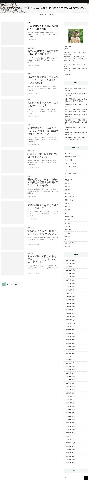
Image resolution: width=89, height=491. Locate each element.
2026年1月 (68, 263)
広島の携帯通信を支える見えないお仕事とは (42, 207)
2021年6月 (68, 416)
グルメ (67, 160)
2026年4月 (68, 260)
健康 (66, 193)
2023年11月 (68, 323)
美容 (66, 236)
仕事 (66, 186)
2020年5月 (68, 459)
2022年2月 (68, 390)
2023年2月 (68, 353)
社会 (66, 226)
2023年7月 (68, 336)
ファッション (69, 173)
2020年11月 (68, 439)
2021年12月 (68, 396)
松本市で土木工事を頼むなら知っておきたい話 (42, 155)
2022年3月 (68, 386)
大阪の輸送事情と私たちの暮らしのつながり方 (42, 104)
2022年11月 (68, 360)
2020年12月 (68, 436)
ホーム (34, 15)
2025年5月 (68, 283)
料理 (66, 210)
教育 (66, 206)
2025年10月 (68, 270)
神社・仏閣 (68, 230)
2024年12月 (68, 290)
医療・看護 (68, 196)
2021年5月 (68, 419)
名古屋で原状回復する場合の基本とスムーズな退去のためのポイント (42, 259)
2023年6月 (68, 340)
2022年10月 (68, 363)
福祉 (29, 176)
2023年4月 (68, 346)
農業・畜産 (68, 243)
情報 (29, 22)
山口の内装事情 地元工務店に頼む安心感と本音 (42, 53)
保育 (66, 190)
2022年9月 (68, 366)
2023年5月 (68, 343)
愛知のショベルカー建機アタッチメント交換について (42, 232)
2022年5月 (68, 380)
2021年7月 (68, 413)
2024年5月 (68, 303)
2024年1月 (68, 316)
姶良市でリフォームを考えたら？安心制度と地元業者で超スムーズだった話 (42, 131)
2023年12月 (68, 320)
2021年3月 (68, 426)
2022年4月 (68, 383)
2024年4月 (68, 307)
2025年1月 (68, 287)
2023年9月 (68, 330)
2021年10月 (68, 403)
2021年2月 (68, 429)
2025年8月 (68, 273)
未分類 (67, 216)
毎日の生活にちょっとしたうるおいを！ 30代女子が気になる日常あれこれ (44, 8)
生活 (29, 202)
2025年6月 (68, 280)
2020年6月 (68, 456)
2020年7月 (68, 453)
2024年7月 (68, 300)
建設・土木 (31, 48)
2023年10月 (68, 326)
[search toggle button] (86, 1)
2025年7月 (68, 277)
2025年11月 (68, 267)
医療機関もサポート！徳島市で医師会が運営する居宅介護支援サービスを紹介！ (42, 182)
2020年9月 (68, 446)
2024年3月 (68, 310)
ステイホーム (69, 167)
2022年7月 (68, 373)
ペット (67, 176)
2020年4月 (68, 463)
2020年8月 (68, 449)
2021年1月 (68, 433)
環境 (66, 220)
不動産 (29, 73)
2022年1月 (68, 393)
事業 (66, 183)
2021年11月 (68, 400)
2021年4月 (68, 423)
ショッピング (69, 163)
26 (16, 284)
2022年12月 (68, 356)
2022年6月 (68, 376)
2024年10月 (68, 293)
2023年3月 (68, 350)
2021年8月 (68, 410)
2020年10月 (68, 443)
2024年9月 (68, 297)
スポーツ (67, 170)
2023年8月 (68, 333)
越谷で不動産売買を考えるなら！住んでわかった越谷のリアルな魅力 (42, 79)
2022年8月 (68, 370)
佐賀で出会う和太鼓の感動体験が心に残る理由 (42, 27)
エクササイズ (42, 15)
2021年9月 (68, 406)
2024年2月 (68, 313)
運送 (29, 99)
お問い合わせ (52, 15)
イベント (67, 153)
